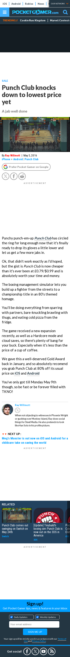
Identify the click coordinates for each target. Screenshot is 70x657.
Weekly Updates (48, 617)
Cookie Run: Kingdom (33, 20)
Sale (5, 80)
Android (16, 3)
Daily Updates (20, 617)
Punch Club (31, 159)
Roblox (29, 3)
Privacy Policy (39, 641)
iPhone (6, 159)
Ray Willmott (12, 155)
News (41, 3)
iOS (5, 3)
